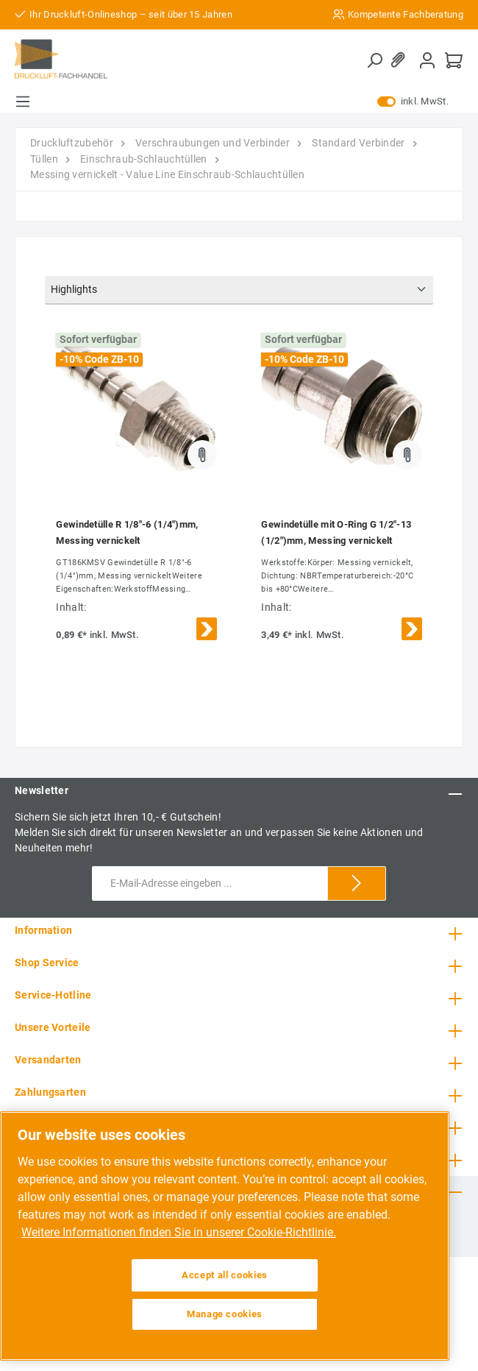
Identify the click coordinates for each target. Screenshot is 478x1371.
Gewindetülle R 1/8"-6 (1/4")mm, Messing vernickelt (127, 532)
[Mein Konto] (427, 60)
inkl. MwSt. (413, 102)
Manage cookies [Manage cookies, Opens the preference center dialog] (225, 1313)
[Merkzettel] (400, 60)
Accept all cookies (225, 1274)
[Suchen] (374, 60)
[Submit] (356, 883)
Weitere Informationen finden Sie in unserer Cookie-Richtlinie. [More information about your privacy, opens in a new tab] (178, 1232)
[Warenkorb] (453, 60)
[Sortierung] (239, 290)
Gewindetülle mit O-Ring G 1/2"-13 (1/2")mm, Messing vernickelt (336, 532)
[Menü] (23, 101)
